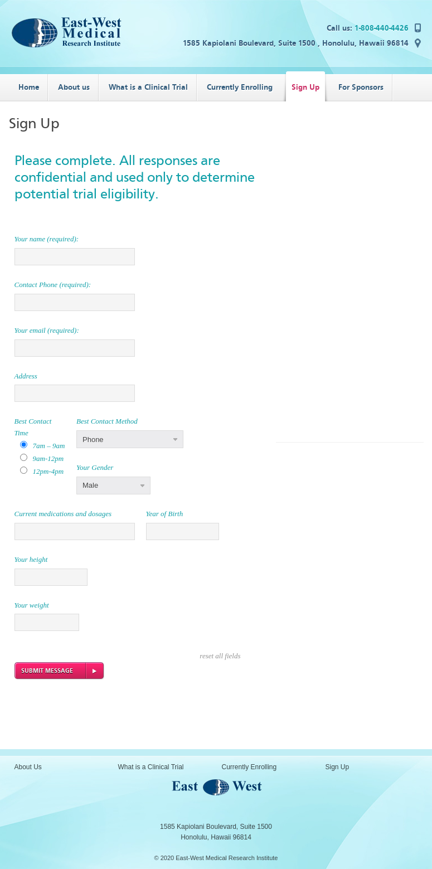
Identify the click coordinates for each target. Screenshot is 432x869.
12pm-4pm (48, 471)
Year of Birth (164, 513)
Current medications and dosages (63, 513)
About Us (28, 767)
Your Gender (94, 467)
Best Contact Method (107, 421)
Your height (31, 559)
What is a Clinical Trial (151, 767)
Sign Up (338, 767)
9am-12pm (48, 458)
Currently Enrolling (249, 767)
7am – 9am (49, 445)
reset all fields (220, 656)
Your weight (31, 605)
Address (25, 376)
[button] (129, 439)
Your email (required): (46, 330)
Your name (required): (46, 239)
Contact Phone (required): (52, 284)
